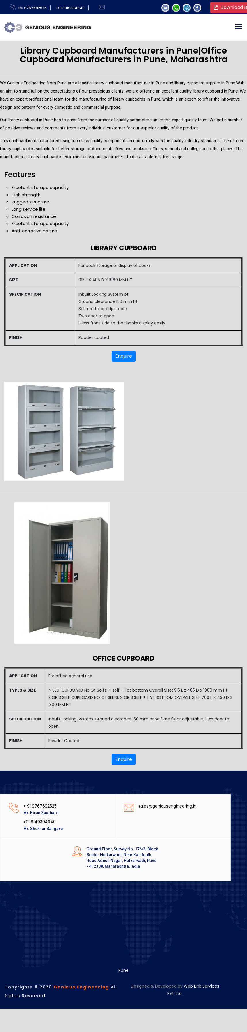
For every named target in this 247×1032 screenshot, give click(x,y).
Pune (123, 970)
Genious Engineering (81, 987)
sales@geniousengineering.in (167, 806)
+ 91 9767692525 (40, 806)
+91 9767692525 (31, 7)
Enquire (123, 356)
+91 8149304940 (69, 7)
